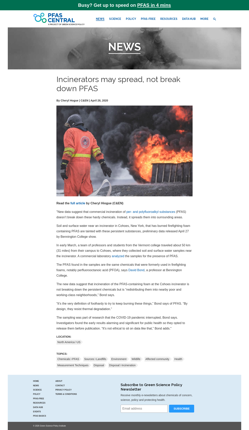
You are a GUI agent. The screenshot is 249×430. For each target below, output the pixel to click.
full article (77, 203)
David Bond (136, 270)
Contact (60, 386)
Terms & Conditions (66, 394)
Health (178, 359)
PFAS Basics (39, 416)
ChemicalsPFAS (68, 359)
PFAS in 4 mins (154, 5)
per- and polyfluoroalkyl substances (150, 211)
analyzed (118, 256)
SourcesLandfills (95, 359)
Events (37, 412)
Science (115, 18)
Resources (168, 18)
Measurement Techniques (73, 365)
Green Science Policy (73, 24)
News (100, 18)
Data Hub (189, 18)
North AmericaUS (69, 342)
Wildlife (136, 359)
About (58, 381)
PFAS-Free (148, 18)
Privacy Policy (63, 390)
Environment (119, 359)
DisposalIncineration (122, 365)
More (204, 18)
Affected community (157, 359)
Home (36, 381)
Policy (131, 18)
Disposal (99, 365)
